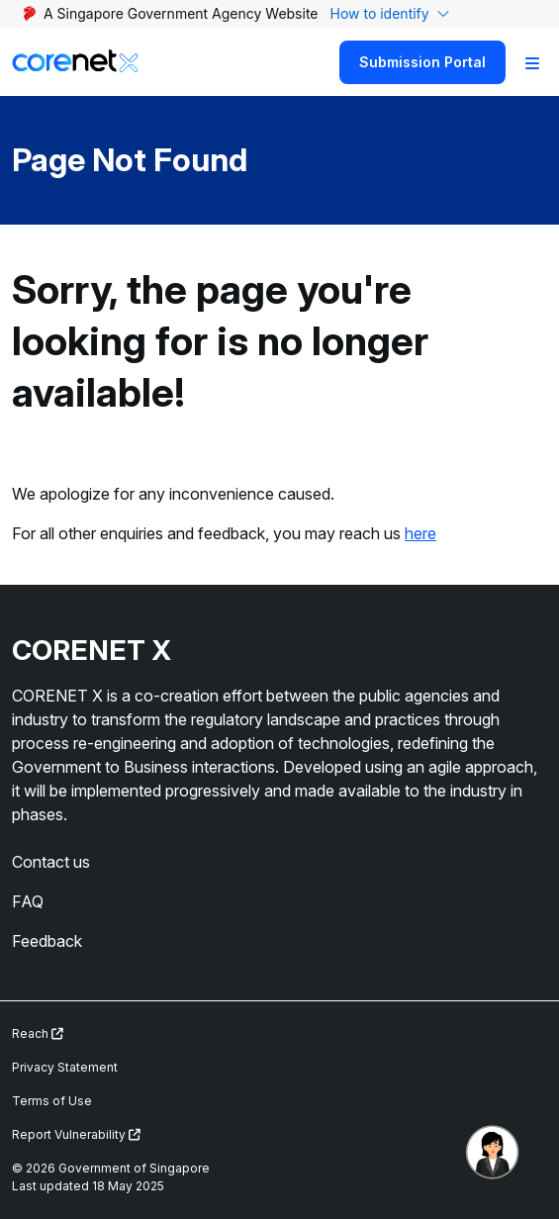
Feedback (47, 941)
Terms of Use (52, 1100)
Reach (37, 1033)
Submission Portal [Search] (422, 61)
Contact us (51, 862)
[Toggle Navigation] (532, 62)
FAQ (28, 901)
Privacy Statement (65, 1067)
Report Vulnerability (76, 1134)
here (420, 533)
